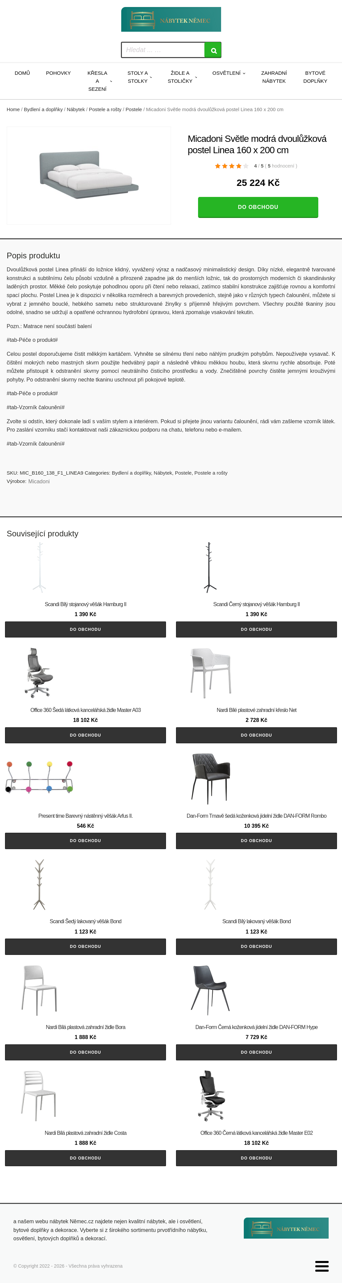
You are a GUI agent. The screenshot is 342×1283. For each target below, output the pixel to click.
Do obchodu (258, 207)
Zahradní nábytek (274, 77)
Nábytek (76, 109)
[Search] (212, 50)
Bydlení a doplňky (43, 109)
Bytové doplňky (315, 77)
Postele (134, 109)
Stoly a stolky (138, 77)
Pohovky (58, 73)
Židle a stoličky (180, 77)
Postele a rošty (105, 109)
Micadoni (39, 481)
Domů (22, 73)
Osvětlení (226, 73)
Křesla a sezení (97, 81)
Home (13, 109)
